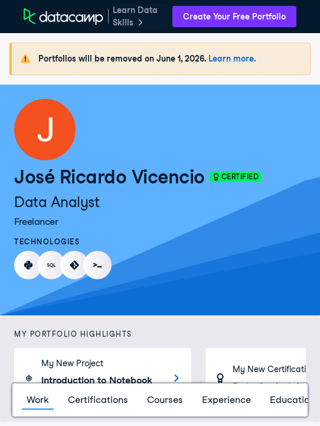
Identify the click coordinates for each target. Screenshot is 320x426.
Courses (165, 399)
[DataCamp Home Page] (63, 16)
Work (38, 399)
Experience (226, 399)
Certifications (98, 399)
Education (292, 399)
